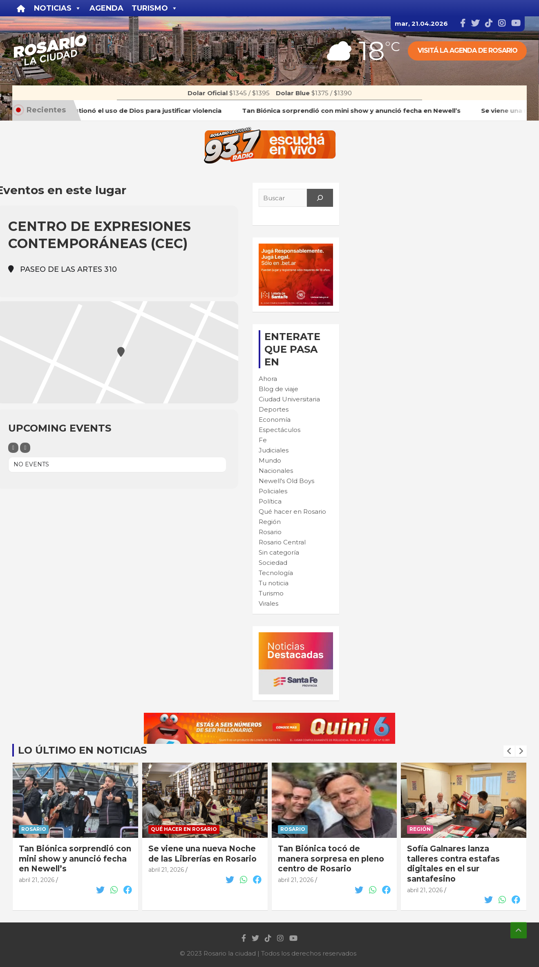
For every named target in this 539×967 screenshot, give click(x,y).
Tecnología (276, 573)
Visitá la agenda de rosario (467, 50)
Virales (268, 603)
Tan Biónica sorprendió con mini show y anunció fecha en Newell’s (75, 858)
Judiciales (274, 450)
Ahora (268, 379)
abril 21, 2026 (36, 880)
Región (270, 522)
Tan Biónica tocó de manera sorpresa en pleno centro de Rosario (331, 858)
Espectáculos (279, 430)
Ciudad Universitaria (289, 399)
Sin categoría (279, 552)
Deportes (274, 409)
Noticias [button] (57, 8)
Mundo (270, 460)
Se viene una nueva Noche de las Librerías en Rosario (202, 854)
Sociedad (273, 562)
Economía (275, 419)
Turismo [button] (155, 8)
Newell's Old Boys (286, 481)
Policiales (273, 491)
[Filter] (13, 448)
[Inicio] (21, 8)
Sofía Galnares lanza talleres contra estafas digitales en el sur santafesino (453, 864)
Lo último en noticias (82, 750)
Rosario (270, 532)
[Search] (320, 198)
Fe (263, 440)
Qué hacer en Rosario (292, 511)
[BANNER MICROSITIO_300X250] (296, 636)
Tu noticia (274, 583)
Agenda (106, 8)
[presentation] (509, 751)
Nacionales (276, 471)
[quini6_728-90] (269, 717)
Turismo (271, 593)
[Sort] (25, 448)
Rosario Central (282, 542)
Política (270, 501)
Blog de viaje (278, 389)
